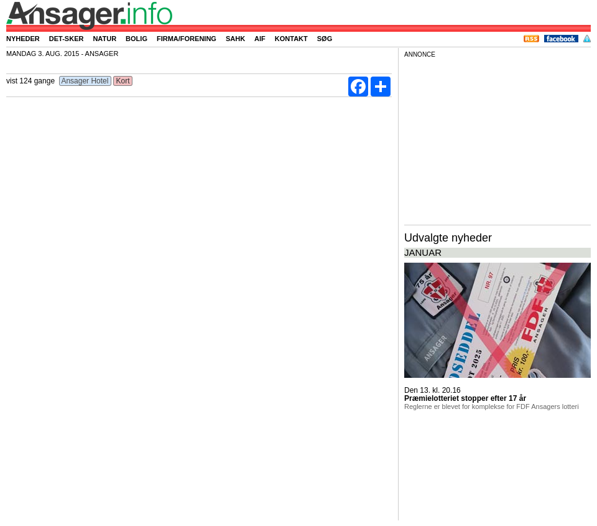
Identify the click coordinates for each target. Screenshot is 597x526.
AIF (260, 38)
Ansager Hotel (85, 81)
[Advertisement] (497, 139)
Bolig (136, 38)
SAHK (235, 38)
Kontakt (291, 38)
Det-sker (66, 38)
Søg (324, 38)
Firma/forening (186, 38)
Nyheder (23, 38)
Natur (104, 38)
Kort (123, 81)
